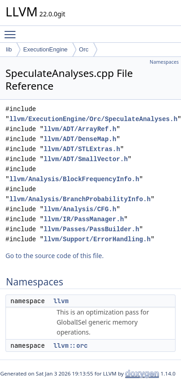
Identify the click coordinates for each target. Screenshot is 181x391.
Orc (84, 49)
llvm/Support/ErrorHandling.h (97, 239)
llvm (61, 301)
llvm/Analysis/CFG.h (80, 209)
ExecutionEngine (45, 49)
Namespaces (164, 62)
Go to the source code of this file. (54, 255)
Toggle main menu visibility (12, 30)
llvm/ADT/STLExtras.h (82, 149)
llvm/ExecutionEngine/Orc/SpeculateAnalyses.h (93, 119)
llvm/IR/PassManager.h (84, 219)
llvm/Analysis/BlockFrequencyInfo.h (74, 179)
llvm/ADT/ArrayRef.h (80, 129)
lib (9, 49)
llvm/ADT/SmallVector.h (86, 159)
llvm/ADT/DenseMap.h (80, 139)
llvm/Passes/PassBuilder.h (91, 229)
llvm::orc (70, 345)
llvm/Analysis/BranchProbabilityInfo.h (80, 199)
